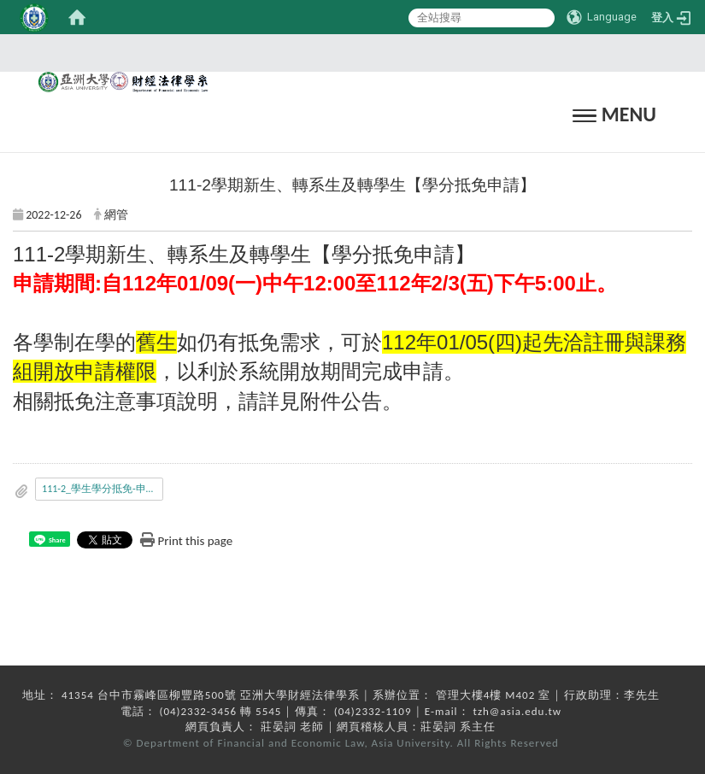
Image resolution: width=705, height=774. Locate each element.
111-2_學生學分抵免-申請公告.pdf (102, 489)
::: (347, 52)
